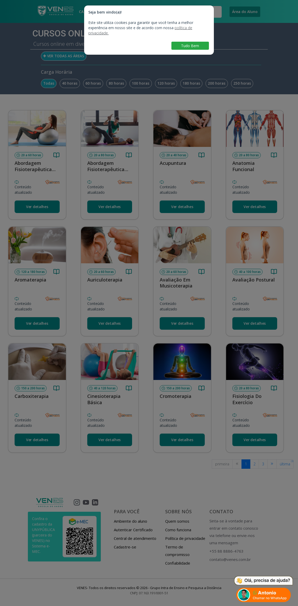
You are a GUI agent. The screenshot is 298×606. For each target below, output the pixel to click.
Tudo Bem (190, 45)
